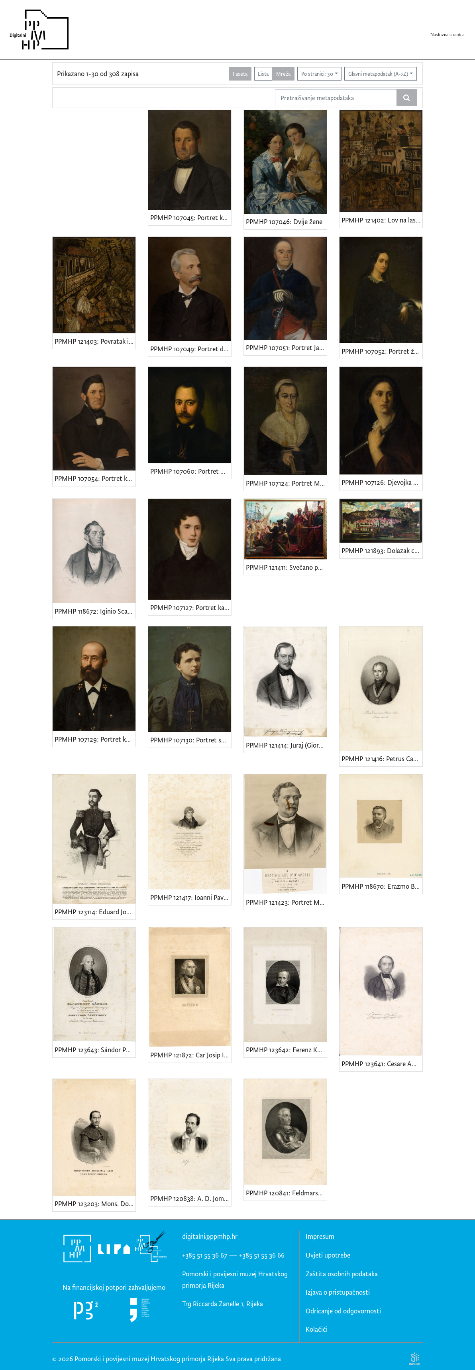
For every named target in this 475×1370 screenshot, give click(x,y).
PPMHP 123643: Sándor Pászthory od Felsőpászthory (95, 1049)
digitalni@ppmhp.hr (210, 1236)
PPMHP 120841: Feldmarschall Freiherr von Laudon (286, 1192)
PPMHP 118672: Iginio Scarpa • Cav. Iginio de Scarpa (95, 611)
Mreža (283, 73)
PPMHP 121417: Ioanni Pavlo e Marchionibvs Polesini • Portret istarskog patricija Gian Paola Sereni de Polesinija (190, 897)
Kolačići (317, 1329)
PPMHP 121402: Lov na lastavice (382, 219)
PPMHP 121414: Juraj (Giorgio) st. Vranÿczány (286, 745)
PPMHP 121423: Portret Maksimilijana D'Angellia (286, 902)
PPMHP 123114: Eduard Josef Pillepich (95, 911)
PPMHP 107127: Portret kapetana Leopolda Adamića (190, 607)
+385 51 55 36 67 (204, 1255)
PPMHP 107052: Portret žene (382, 351)
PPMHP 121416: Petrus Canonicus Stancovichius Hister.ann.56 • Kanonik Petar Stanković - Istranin (382, 758)
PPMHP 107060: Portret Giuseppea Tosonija (190, 471)
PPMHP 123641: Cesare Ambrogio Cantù (382, 1063)
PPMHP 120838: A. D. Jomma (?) (190, 1198)
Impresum (320, 1236)
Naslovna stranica (447, 34)
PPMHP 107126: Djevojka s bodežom (382, 482)
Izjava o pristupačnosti (338, 1292)
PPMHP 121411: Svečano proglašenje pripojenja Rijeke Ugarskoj (286, 567)
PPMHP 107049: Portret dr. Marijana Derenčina (190, 348)
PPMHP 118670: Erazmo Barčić (382, 886)
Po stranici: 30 (317, 73)
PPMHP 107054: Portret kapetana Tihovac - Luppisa (95, 478)
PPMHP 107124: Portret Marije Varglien (286, 483)
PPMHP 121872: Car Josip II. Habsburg (190, 1054)
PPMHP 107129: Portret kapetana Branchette (95, 739)
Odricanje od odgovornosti (343, 1310)
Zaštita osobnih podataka (342, 1273)
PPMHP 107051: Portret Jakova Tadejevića (286, 347)
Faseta (240, 73)
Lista (263, 73)
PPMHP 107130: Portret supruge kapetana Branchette (190, 739)
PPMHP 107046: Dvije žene (284, 221)
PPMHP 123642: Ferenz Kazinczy (286, 1049)
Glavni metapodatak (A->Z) (378, 73)
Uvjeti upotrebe (328, 1255)
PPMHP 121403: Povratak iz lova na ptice (95, 341)
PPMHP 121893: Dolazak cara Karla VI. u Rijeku (382, 550)
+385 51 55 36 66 (262, 1255)
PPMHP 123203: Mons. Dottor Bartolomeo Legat (95, 1203)
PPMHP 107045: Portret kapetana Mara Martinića (190, 217)
